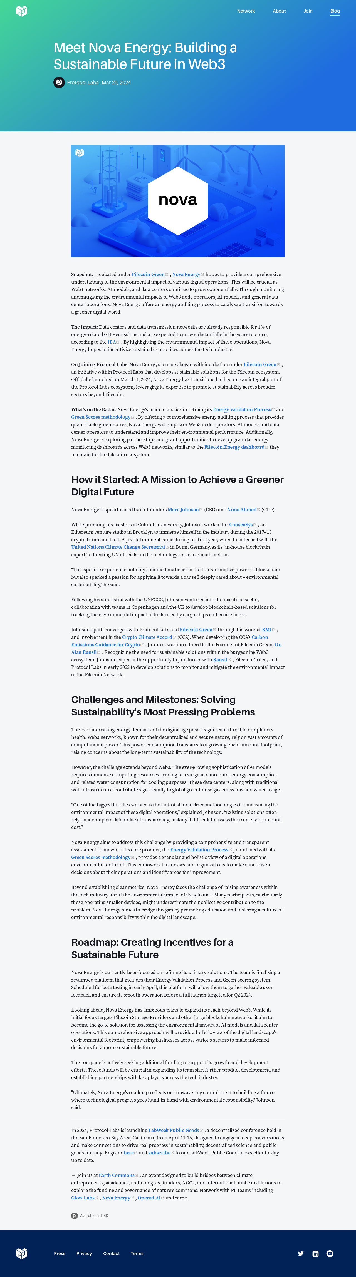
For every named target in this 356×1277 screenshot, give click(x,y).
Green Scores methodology (103, 416)
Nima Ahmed (244, 509)
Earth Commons (119, 1175)
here (131, 1152)
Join (308, 11)
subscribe (161, 1152)
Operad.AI (152, 1197)
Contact (111, 1253)
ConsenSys (243, 524)
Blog (335, 11)
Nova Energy (189, 274)
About (279, 11)
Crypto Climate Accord (149, 636)
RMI (269, 629)
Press (59, 1253)
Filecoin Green (151, 274)
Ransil (223, 659)
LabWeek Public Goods (176, 1130)
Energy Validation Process (244, 409)
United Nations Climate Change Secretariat (120, 546)
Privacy (84, 1253)
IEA (114, 341)
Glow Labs (85, 1197)
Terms (137, 1253)
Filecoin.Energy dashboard (237, 446)
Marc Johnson (186, 509)
